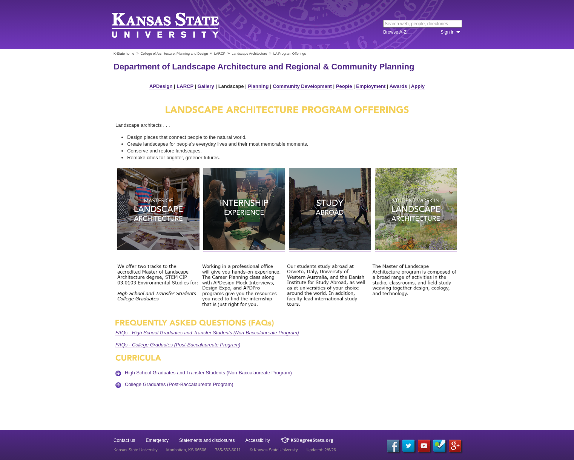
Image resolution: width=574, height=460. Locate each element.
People (344, 86)
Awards (399, 86)
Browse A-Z (395, 32)
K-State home (124, 53)
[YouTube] (424, 446)
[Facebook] (393, 446)
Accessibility (258, 440)
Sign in (447, 32)
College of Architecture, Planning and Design (174, 53)
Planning (259, 86)
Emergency (157, 440)
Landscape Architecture (249, 53)
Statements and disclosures (207, 440)
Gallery (206, 86)
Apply (418, 86)
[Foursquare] (439, 446)
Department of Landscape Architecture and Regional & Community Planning (264, 66)
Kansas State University (175, 24)
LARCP (220, 53)
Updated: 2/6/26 (321, 450)
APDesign (161, 86)
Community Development (302, 86)
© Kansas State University (274, 450)
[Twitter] (408, 446)
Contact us (124, 440)
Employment (371, 86)
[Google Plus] (455, 446)
